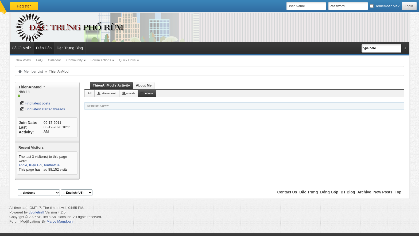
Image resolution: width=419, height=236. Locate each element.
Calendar (54, 60)
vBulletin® (36, 212)
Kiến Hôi (35, 165)
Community (74, 60)
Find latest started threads (42, 109)
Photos (149, 93)
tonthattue (52, 165)
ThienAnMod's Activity (111, 85)
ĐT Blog (348, 192)
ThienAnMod (109, 93)
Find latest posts (35, 103)
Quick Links (127, 60)
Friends (130, 93)
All (89, 93)
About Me (144, 85)
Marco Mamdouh (59, 221)
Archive (364, 192)
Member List (33, 71)
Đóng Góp (329, 192)
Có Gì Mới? (21, 48)
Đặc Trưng (308, 192)
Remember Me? (384, 6)
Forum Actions (101, 60)
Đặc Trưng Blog (70, 48)
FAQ (39, 60)
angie (23, 165)
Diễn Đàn (44, 48)
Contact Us (287, 192)
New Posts (23, 60)
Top (398, 192)
